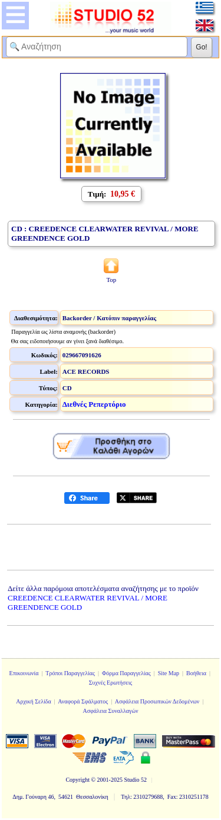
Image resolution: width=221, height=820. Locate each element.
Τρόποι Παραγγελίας (70, 673)
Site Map (168, 673)
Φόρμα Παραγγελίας (126, 673)
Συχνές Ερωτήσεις (111, 682)
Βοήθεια (196, 673)
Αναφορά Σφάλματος (83, 701)
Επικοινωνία (24, 673)
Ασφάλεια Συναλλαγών (110, 711)
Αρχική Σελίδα (33, 701)
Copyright (77, 779)
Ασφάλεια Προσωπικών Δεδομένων (157, 701)
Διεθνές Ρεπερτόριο (94, 404)
